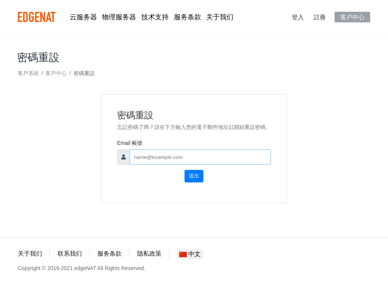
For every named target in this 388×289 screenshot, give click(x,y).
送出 (194, 176)
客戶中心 (56, 73)
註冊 (320, 17)
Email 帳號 (129, 143)
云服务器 (83, 17)
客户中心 (352, 17)
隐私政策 (149, 253)
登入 (298, 17)
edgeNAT (37, 17)
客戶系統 (28, 73)
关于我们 (219, 17)
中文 (189, 254)
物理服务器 (119, 17)
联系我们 (70, 253)
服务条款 (187, 17)
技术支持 (155, 17)
